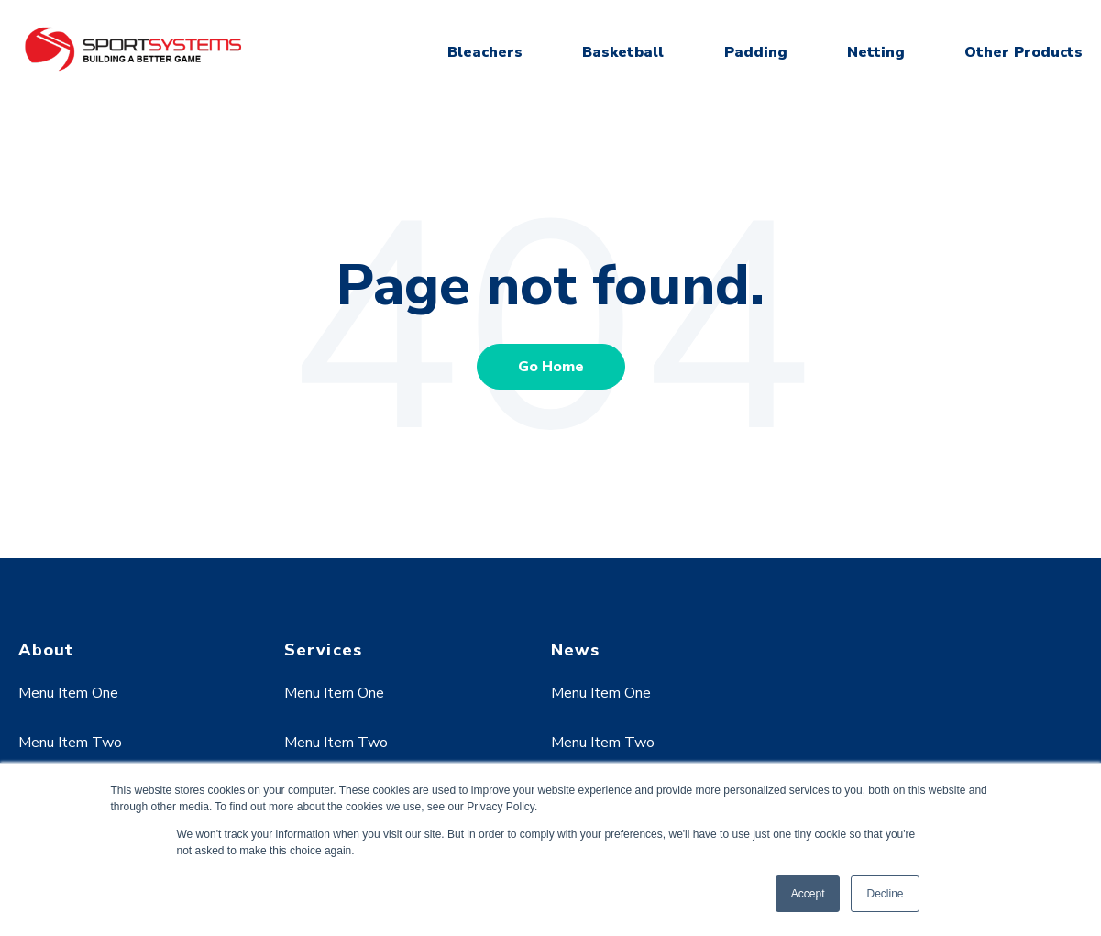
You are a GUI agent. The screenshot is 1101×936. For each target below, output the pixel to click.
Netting (876, 52)
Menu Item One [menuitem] (68, 693)
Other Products (1023, 52)
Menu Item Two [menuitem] (70, 742)
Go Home (551, 367)
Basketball (623, 52)
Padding (755, 52)
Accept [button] (808, 893)
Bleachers (485, 52)
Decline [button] (884, 893)
